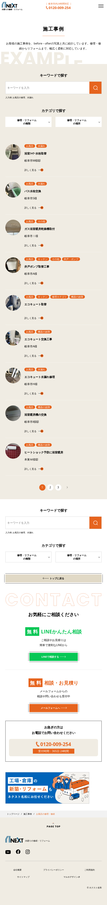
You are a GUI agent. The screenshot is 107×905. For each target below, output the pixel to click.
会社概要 (17, 869)
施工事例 (28, 813)
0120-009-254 (60, 7)
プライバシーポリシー (53, 869)
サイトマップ (23, 876)
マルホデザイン (70, 876)
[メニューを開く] (101, 6)
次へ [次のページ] (65, 487)
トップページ (13, 813)
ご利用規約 (89, 869)
